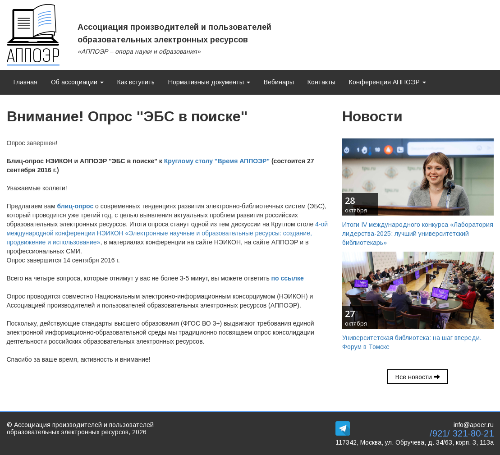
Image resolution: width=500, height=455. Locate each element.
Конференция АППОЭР (387, 82)
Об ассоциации (77, 82)
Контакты (321, 82)
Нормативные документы (209, 82)
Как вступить (136, 82)
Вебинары (279, 82)
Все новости (417, 377)
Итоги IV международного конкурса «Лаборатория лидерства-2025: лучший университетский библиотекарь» (417, 233)
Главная (25, 82)
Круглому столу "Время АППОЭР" (217, 161)
